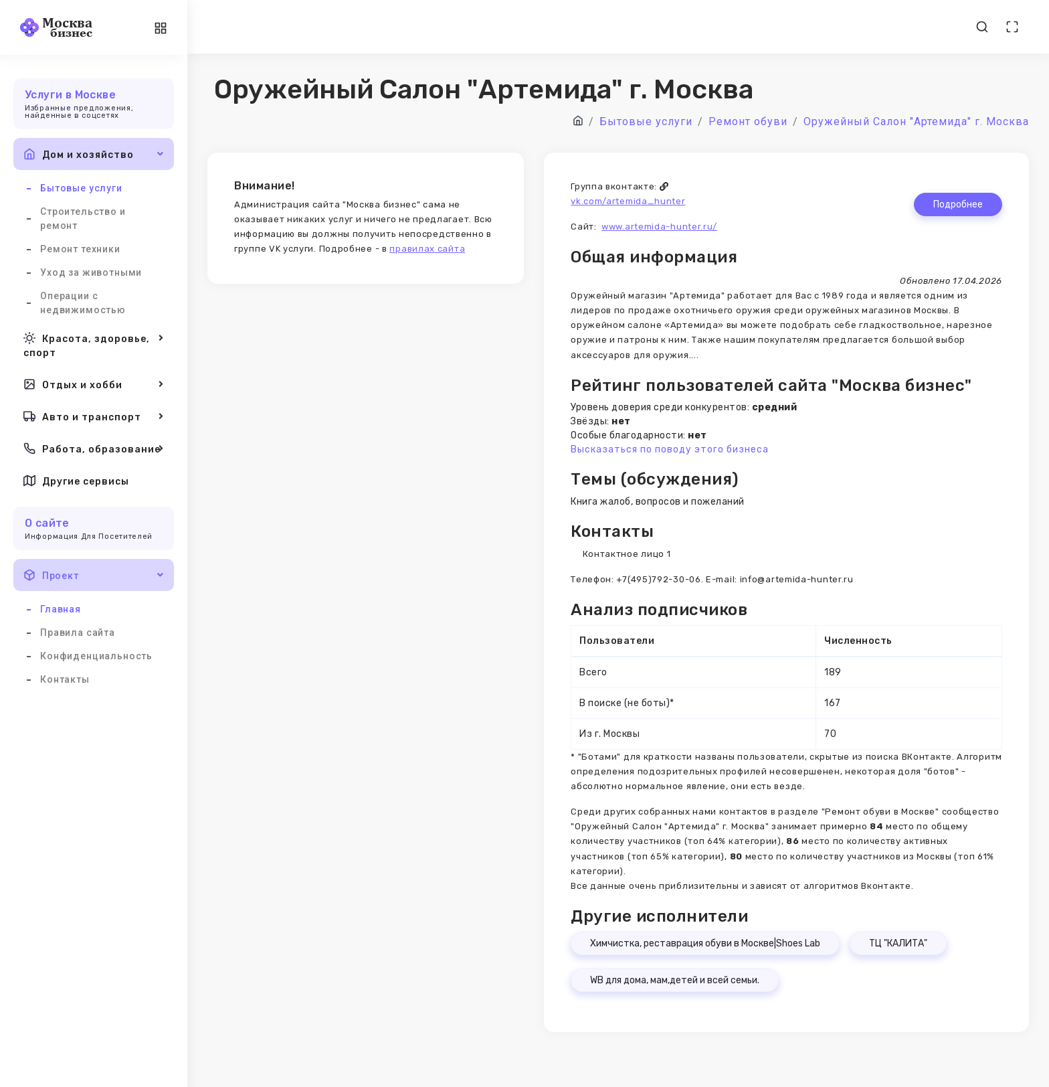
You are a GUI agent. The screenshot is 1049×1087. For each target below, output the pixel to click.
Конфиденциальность (96, 656)
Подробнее (958, 204)
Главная (60, 609)
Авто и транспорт (93, 416)
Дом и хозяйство (93, 154)
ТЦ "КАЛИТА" (898, 943)
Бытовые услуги (81, 188)
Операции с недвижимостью (83, 302)
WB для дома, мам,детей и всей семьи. (674, 980)
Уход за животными (91, 272)
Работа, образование (93, 448)
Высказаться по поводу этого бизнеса (670, 449)
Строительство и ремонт (83, 218)
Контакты (65, 679)
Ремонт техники (80, 249)
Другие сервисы (76, 481)
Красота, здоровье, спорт (93, 344)
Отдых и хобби (93, 384)
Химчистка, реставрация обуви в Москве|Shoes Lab (705, 943)
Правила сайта (77, 632)
